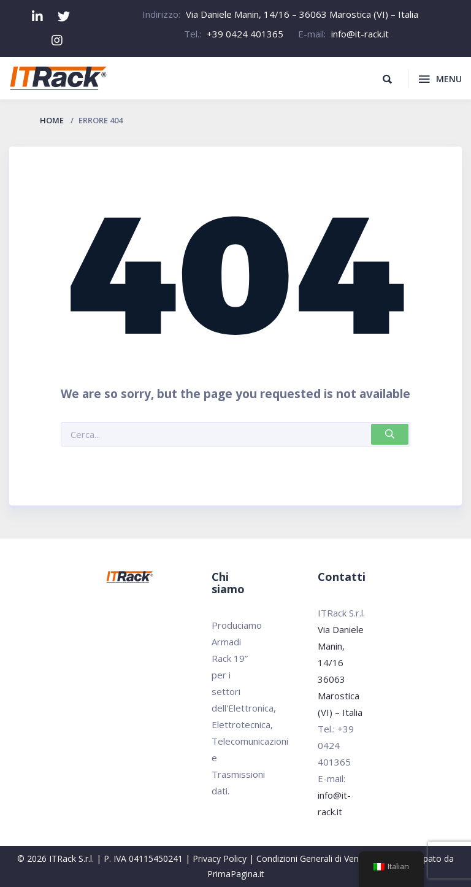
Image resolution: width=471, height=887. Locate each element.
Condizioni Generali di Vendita (314, 858)
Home (52, 120)
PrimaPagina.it (235, 874)
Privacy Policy (220, 858)
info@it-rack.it (360, 34)
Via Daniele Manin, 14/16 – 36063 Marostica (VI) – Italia (302, 14)
